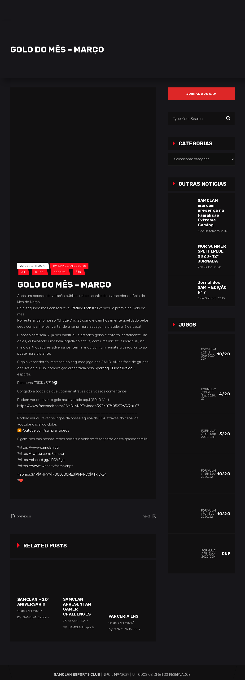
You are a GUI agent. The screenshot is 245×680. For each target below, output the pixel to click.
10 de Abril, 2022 (28, 611)
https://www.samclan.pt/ (39, 447)
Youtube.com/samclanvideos (45, 430)
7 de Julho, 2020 (209, 267)
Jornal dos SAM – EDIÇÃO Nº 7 (212, 287)
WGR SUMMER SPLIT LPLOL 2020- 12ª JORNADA (212, 253)
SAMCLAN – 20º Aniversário (33, 602)
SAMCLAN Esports (72, 265)
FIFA (78, 272)
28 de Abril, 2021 (74, 621)
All (23, 272)
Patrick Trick (81, 308)
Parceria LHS (124, 616)
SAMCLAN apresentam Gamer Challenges (77, 606)
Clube (39, 272)
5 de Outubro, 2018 (211, 298)
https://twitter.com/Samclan (42, 454)
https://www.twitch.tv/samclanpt (46, 466)
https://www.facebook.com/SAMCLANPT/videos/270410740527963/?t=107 (78, 406)
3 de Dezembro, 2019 (213, 231)
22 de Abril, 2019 (32, 265)
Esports (60, 272)
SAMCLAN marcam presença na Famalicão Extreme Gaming (211, 213)
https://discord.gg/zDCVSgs (42, 460)
